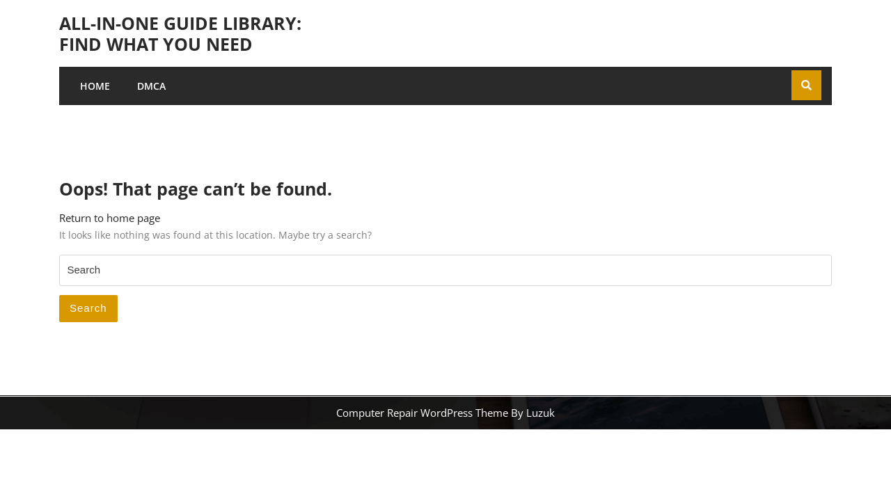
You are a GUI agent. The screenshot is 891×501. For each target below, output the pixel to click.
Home (95, 86)
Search (88, 308)
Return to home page (109, 218)
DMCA (151, 86)
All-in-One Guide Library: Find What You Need (180, 33)
